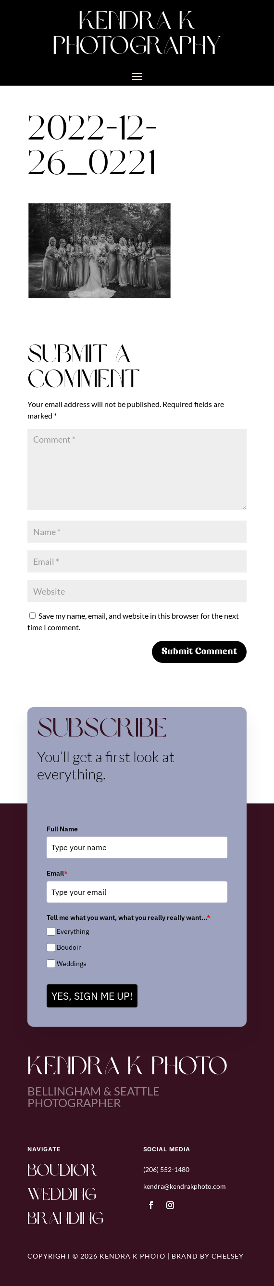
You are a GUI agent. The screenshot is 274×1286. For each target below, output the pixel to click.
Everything (73, 931)
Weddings (72, 963)
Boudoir (69, 947)
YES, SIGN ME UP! (92, 996)
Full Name (62, 829)
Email (57, 873)
